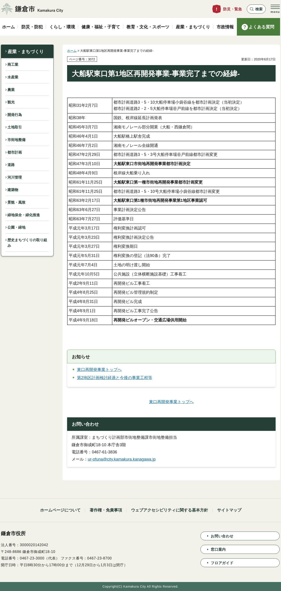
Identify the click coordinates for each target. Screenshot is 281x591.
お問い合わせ (222, 536)
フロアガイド (222, 563)
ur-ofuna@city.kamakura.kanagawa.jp (122, 459)
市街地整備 (16, 140)
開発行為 (14, 115)
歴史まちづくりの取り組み (27, 243)
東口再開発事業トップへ (99, 369)
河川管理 (14, 177)
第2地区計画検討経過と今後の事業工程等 (114, 377)
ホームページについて (60, 510)
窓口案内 (218, 549)
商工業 (12, 64)
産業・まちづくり (26, 51)
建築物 (12, 190)
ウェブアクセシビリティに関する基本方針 (169, 510)
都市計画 (14, 152)
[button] (256, 9)
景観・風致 (16, 202)
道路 (11, 165)
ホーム (72, 50)
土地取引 (14, 127)
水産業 (12, 77)
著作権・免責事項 (106, 510)
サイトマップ (229, 510)
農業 (11, 90)
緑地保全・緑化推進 (23, 215)
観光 (11, 102)
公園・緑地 (16, 227)
